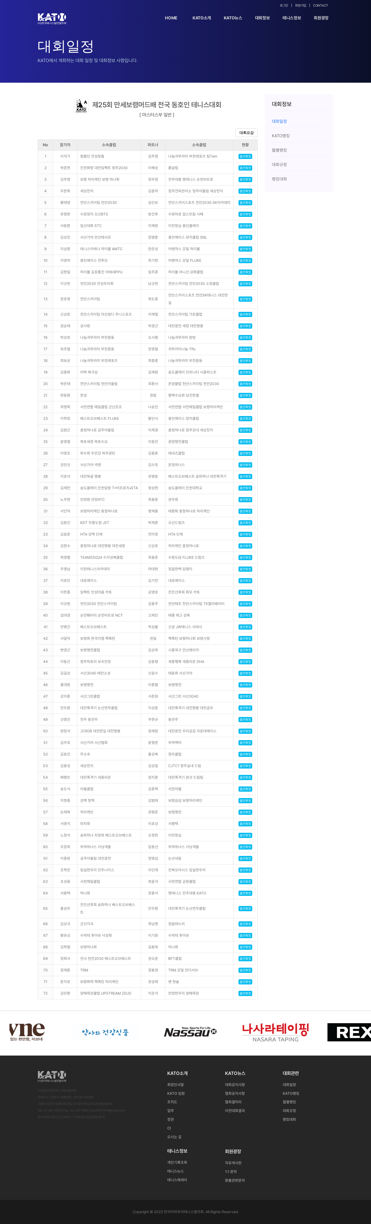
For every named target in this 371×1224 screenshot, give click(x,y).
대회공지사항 (235, 1084)
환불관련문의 (235, 1180)
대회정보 (262, 17)
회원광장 (321, 17)
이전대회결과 (235, 1110)
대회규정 (289, 1110)
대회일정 (289, 1084)
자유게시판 (233, 1163)
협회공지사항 (235, 1093)
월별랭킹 (289, 1102)
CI (169, 1128)
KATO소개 (202, 17)
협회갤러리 (233, 1102)
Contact (320, 5)
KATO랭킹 (291, 1093)
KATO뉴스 (233, 17)
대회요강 (246, 133)
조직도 (172, 1102)
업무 (170, 1110)
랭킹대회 (289, 1119)
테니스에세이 (177, 1180)
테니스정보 (292, 17)
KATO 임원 (176, 1093)
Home (171, 17)
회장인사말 (175, 1084)
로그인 (284, 5)
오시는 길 (174, 1137)
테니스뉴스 (175, 1171)
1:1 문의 (231, 1171)
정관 (170, 1119)
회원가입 (300, 5)
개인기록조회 (177, 1162)
